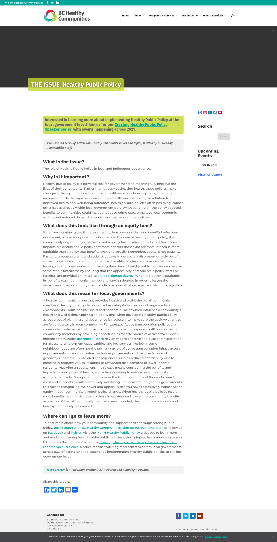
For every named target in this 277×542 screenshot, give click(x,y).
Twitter (76, 432)
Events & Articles (213, 15)
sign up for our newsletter (142, 427)
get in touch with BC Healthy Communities (87, 427)
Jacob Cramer (56, 470)
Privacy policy (221, 536)
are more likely (88, 339)
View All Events (210, 175)
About (137, 15)
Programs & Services (161, 15)
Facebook (55, 432)
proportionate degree (117, 275)
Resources (188, 15)
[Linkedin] (57, 2)
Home (125, 15)
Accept (208, 536)
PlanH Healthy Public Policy (118, 432)
